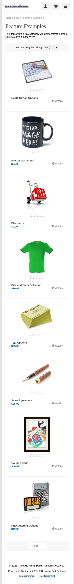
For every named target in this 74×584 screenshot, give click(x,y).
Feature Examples (33, 17)
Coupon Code (19, 463)
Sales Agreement (21, 400)
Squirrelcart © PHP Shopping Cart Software (43, 571)
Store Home (12, 17)
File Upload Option (22, 160)
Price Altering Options (24, 525)
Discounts (17, 223)
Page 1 (36, 545)
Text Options (19, 342)
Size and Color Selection (26, 285)
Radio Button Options (24, 97)
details (58, 100)
